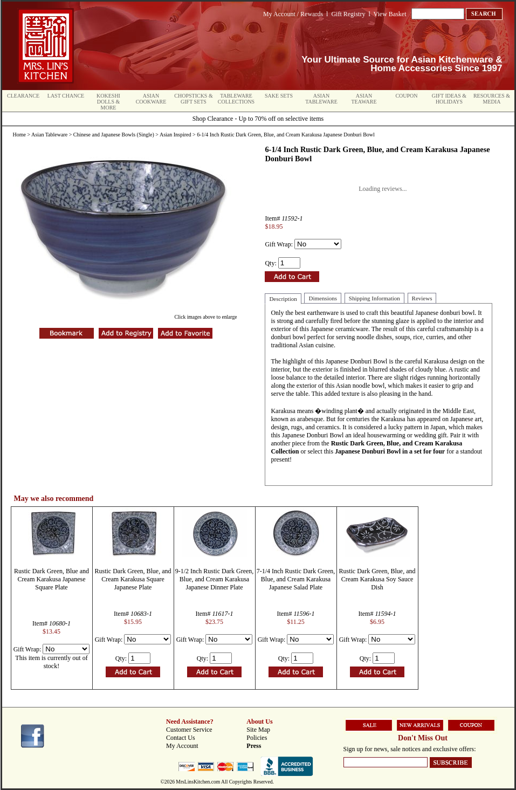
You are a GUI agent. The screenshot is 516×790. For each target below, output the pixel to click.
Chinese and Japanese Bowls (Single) (113, 135)
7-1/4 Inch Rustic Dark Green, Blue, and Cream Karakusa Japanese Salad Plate (296, 579)
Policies (256, 737)
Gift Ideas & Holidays (449, 99)
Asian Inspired (175, 135)
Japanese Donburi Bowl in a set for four (390, 451)
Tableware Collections (236, 99)
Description (283, 299)
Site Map (258, 729)
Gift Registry (348, 14)
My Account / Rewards (293, 14)
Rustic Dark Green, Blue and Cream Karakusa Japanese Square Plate (51, 579)
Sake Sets (279, 96)
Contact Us (180, 737)
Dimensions (322, 298)
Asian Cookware (151, 99)
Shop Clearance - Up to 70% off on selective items (258, 118)
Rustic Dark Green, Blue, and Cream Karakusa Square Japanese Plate (133, 579)
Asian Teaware (364, 99)
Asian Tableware (321, 99)
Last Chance (65, 96)
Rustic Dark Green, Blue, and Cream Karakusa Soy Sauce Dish (377, 579)
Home (19, 135)
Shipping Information (374, 298)
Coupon (406, 96)
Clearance (23, 96)
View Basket (390, 14)
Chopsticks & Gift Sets (193, 99)
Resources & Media (491, 99)
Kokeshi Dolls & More (108, 102)
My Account (182, 746)
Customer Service (189, 729)
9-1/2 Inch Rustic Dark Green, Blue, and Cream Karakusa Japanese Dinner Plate (214, 579)
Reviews (422, 298)
